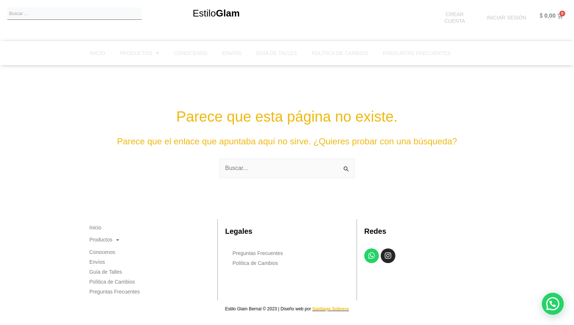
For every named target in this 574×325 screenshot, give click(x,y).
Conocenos (191, 53)
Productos (139, 53)
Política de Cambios (340, 53)
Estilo (216, 13)
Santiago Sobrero (330, 308)
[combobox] (74, 13)
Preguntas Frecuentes (417, 53)
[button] (553, 304)
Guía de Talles (276, 53)
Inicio (97, 53)
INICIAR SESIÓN (506, 18)
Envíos (232, 53)
